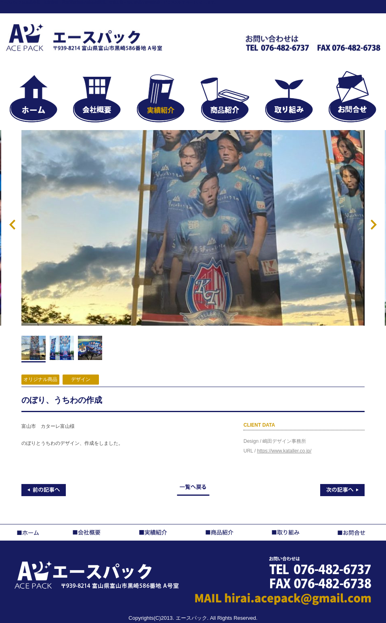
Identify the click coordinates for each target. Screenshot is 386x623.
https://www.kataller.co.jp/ (284, 451)
